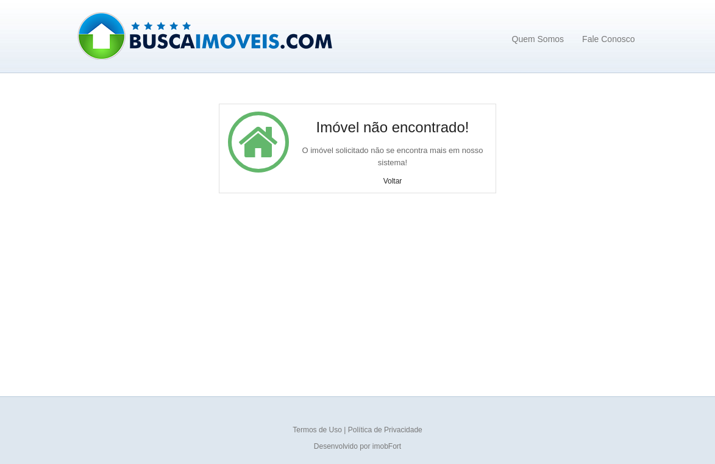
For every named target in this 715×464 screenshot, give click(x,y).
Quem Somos (538, 39)
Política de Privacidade (385, 430)
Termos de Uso (318, 430)
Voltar (392, 181)
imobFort (386, 446)
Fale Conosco (608, 39)
